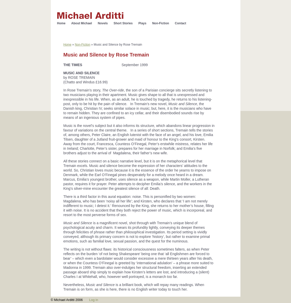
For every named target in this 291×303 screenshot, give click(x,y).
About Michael (81, 23)
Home (61, 23)
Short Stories (123, 23)
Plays (142, 23)
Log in (93, 300)
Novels (103, 23)
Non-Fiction (160, 23)
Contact (180, 23)
